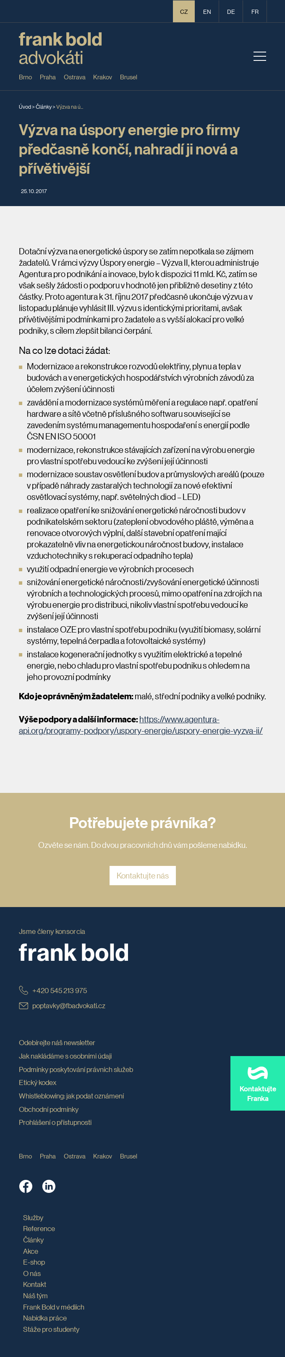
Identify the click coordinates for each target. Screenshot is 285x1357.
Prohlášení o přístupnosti (55, 1122)
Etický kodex (38, 1082)
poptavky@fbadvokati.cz (62, 1006)
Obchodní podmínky (48, 1109)
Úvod (25, 106)
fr (255, 11)
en (207, 11)
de (231, 11)
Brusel (128, 77)
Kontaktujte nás (143, 875)
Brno (25, 77)
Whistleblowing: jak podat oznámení (71, 1095)
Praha (48, 77)
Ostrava (75, 77)
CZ (184, 11)
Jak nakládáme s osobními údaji (65, 1055)
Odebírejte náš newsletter (57, 1042)
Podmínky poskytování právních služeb (76, 1069)
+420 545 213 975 (53, 990)
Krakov (102, 77)
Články (44, 106)
